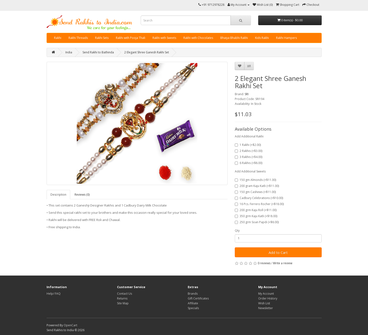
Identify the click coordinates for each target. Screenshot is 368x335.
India (68, 52)
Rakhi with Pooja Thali (130, 38)
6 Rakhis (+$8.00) (248, 163)
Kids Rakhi (262, 38)
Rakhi (57, 38)
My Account (266, 294)
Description (58, 194)
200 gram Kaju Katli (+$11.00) (257, 186)
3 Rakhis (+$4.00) (248, 157)
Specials (193, 308)
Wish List (264, 303)
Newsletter (265, 308)
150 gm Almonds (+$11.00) (255, 180)
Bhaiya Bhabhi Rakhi (234, 38)
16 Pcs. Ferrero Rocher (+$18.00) (259, 204)
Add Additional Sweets (250, 171)
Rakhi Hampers (286, 38)
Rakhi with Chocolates (198, 38)
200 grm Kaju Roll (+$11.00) (256, 210)
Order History (267, 298)
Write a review (282, 263)
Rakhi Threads (78, 38)
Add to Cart (278, 252)
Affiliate (193, 303)
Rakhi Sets (102, 38)
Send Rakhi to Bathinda (98, 52)
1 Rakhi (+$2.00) (248, 145)
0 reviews (264, 263)
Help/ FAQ (54, 294)
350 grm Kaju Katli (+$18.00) (256, 216)
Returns (122, 298)
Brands (193, 294)
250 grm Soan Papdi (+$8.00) (257, 222)
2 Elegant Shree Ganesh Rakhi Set (146, 52)
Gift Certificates (198, 298)
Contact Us (124, 294)
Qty (237, 230)
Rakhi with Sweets (164, 38)
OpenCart (70, 325)
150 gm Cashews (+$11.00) (255, 192)
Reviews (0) (82, 194)
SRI (247, 94)
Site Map (123, 303)
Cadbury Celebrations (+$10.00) (259, 198)
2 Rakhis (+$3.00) (248, 151)
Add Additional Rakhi (249, 136)
